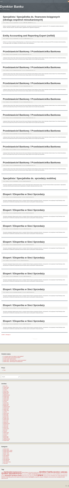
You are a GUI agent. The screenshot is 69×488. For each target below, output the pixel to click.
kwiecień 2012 (6, 419)
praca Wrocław (6, 460)
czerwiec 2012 (6, 418)
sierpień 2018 (5, 409)
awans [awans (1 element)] (2, 472)
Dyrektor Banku (12, 6)
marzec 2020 (5, 388)
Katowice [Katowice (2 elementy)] (48, 473)
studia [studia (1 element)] (66, 475)
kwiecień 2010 (6, 432)
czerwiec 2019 (6, 397)
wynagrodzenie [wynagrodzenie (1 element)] (37, 477)
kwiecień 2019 (6, 399)
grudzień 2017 (6, 417)
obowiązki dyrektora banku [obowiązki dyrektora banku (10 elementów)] (13, 475)
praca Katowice (6, 455)
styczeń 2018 (5, 415)
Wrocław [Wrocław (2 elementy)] (22, 477)
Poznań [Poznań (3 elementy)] (36, 475)
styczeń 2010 (5, 436)
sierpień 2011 (5, 424)
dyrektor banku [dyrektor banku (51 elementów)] (46, 472)
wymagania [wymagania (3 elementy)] (31, 477)
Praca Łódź (5, 463)
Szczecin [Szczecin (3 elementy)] (3, 477)
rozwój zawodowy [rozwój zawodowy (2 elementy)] (61, 475)
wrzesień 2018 (6, 408)
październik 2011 (6, 423)
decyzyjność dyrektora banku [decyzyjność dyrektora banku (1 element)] (34, 472)
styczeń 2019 (5, 402)
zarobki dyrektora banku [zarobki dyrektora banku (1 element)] (52, 477)
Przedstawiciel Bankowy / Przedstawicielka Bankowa (32, 51)
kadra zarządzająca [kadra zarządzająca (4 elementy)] (33, 473)
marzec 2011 (5, 426)
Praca (4, 370)
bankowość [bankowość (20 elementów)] (17, 472)
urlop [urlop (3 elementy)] (7, 477)
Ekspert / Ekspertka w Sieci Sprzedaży (24, 194)
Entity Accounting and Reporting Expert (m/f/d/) (29, 35)
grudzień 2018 (6, 404)
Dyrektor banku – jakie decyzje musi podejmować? (13, 361)
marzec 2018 (5, 414)
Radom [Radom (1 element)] (49, 475)
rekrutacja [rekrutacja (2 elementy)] (53, 475)
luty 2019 (5, 401)
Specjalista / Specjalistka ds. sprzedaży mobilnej (29, 178)
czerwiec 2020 (6, 387)
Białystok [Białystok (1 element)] (23, 472)
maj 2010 (5, 431)
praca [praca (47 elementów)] (40, 475)
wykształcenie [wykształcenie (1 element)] (26, 477)
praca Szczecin (6, 458)
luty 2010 (5, 435)
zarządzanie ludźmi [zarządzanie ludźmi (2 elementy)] (61, 477)
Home (1, 1)
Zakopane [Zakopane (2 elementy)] (46, 477)
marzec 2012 (5, 421)
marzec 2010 (5, 433)
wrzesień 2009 (6, 440)
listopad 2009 (5, 437)
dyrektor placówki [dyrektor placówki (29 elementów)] (8, 474)
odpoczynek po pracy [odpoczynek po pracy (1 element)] (25, 475)
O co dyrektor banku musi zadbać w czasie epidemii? (13, 356)
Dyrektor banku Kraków (7, 451)
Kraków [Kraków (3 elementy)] (58, 473)
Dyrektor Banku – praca (7, 450)
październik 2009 (6, 439)
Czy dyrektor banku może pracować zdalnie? (11, 357)
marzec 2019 (5, 400)
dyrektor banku (6, 449)
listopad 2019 (5, 393)
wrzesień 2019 (6, 396)
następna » (8, 334)
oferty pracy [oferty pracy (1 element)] (32, 475)
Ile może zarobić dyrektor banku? (9, 358)
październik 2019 (6, 395)
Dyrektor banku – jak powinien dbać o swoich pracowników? (14, 360)
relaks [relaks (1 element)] (56, 475)
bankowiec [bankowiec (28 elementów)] (8, 472)
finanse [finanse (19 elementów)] (19, 474)
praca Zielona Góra (7, 461)
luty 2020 (5, 389)
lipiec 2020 (5, 386)
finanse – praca (6, 454)
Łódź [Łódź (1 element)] (7, 478)
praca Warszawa (6, 459)
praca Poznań (6, 456)
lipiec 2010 (5, 430)
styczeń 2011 (5, 427)
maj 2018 (5, 411)
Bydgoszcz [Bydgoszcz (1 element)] (27, 472)
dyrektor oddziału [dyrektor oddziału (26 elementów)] (60, 472)
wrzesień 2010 (6, 428)
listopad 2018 (5, 405)
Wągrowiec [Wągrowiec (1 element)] (42, 477)
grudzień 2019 (6, 392)
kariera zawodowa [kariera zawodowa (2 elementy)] (42, 473)
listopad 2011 (5, 422)
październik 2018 (6, 406)
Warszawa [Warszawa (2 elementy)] (10, 477)
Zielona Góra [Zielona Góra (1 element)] (3, 478)
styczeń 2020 (5, 391)
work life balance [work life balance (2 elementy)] (16, 477)
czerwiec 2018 (6, 410)
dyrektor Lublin (6, 452)
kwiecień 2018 (6, 413)
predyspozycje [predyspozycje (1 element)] (45, 475)
